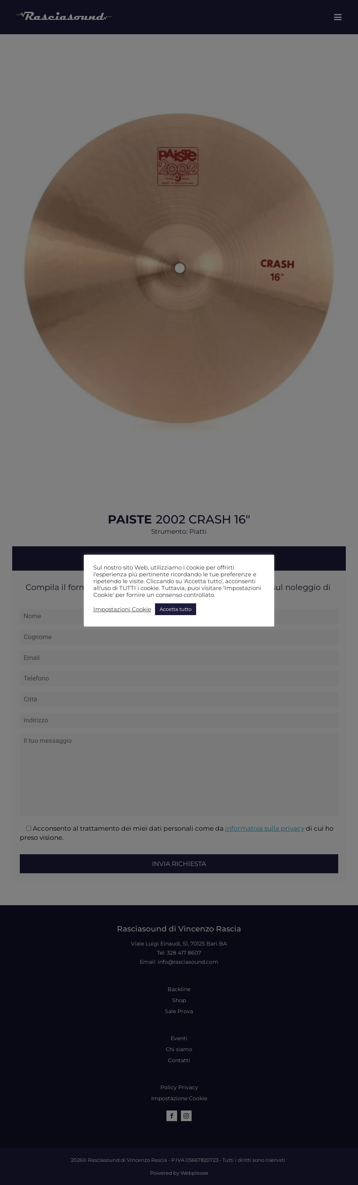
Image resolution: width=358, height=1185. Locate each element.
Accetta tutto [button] (176, 609)
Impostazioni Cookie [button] (122, 609)
